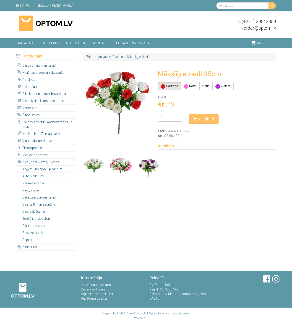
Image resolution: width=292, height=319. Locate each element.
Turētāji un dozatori (36, 218)
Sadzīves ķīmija (33, 233)
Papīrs (27, 240)
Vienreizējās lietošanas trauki (40, 101)
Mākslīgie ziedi (137, 57)
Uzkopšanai (27, 86)
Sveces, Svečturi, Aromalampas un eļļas (44, 124)
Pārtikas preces (33, 225)
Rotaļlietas (26, 79)
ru (28, 5)
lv (22, 6)
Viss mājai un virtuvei (34, 141)
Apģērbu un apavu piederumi (42, 169)
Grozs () (261, 42)
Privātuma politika (94, 298)
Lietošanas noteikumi (96, 285)
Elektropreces (29, 148)
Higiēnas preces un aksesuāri (40, 72)
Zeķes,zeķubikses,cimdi (39, 197)
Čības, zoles (28, 115)
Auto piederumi (33, 176)
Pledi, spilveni (31, 190)
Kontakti (101, 43)
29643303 (259, 21)
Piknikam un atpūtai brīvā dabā (41, 94)
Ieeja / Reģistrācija (55, 5)
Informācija (75, 43)
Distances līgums (93, 289)
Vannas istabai (33, 183)
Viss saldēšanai (33, 211)
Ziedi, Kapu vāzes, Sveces (37, 162)
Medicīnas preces (32, 155)
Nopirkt (204, 119)
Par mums (50, 43)
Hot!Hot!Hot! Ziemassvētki (38, 133)
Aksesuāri (26, 247)
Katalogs (26, 43)
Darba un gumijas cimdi (36, 65)
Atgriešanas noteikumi (97, 294)
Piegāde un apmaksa (133, 43)
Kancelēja (26, 108)
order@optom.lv (260, 28)
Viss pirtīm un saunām (38, 204)
